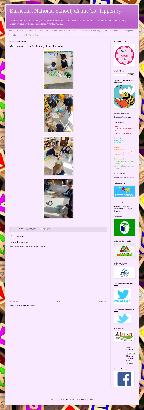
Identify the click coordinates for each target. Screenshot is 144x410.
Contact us (32, 31)
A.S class (72, 31)
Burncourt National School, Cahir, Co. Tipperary (65, 11)
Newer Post (14, 302)
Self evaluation (13, 35)
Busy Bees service (111, 31)
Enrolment (44, 31)
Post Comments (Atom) (27, 306)
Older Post (102, 302)
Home (10, 31)
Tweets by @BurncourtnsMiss (124, 177)
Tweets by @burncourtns (122, 117)
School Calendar (58, 31)
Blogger (91, 399)
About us (20, 31)
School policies (128, 31)
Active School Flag (31, 35)
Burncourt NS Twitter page (90, 31)
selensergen (76, 399)
